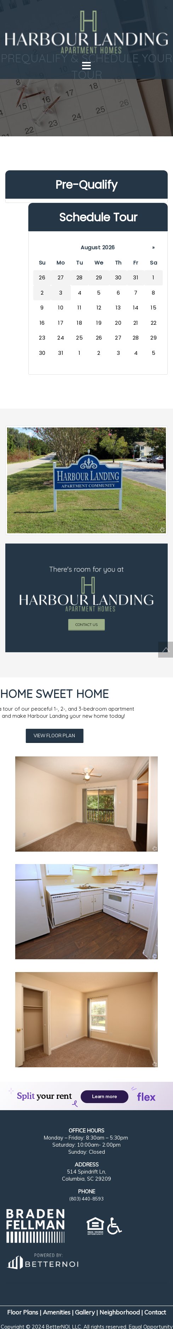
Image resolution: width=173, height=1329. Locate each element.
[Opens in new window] (42, 1260)
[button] (86, 29)
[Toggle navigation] (87, 66)
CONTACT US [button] (86, 608)
